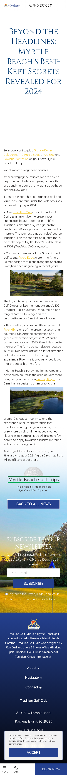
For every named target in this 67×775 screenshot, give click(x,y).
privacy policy (15, 741)
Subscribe (33, 583)
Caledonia (10, 154)
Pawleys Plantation (16, 159)
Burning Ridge (45, 379)
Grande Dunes (43, 150)
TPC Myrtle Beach (29, 154)
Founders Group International (33, 656)
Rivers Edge (26, 257)
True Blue (48, 154)
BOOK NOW (51, 769)
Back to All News (33, 504)
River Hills (10, 329)
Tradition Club (22, 212)
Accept (33, 752)
